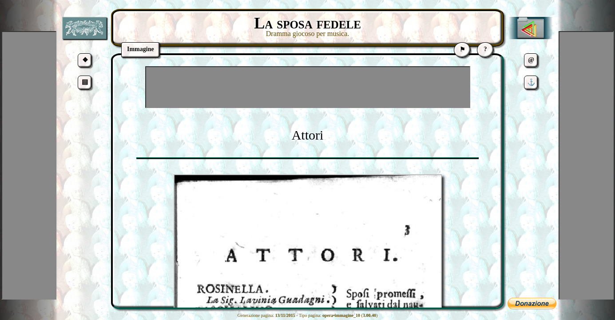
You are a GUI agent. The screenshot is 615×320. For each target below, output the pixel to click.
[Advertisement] (307, 87)
